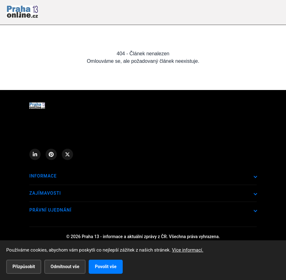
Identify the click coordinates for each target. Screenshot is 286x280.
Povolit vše (105, 266)
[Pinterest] (51, 154)
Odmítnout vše (65, 266)
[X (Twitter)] (67, 154)
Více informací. (187, 250)
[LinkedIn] (35, 154)
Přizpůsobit (23, 266)
